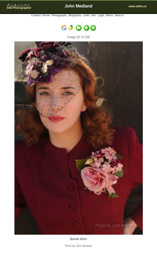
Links (86, 15)
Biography (75, 15)
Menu (109, 15)
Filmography (59, 15)
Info (93, 15)
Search (119, 15)
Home (46, 15)
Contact (36, 15)
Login (100, 15)
